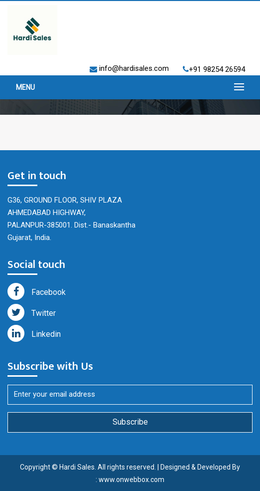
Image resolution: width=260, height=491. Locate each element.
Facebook (36, 291)
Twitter (31, 312)
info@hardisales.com (133, 68)
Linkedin (34, 333)
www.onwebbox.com (131, 480)
